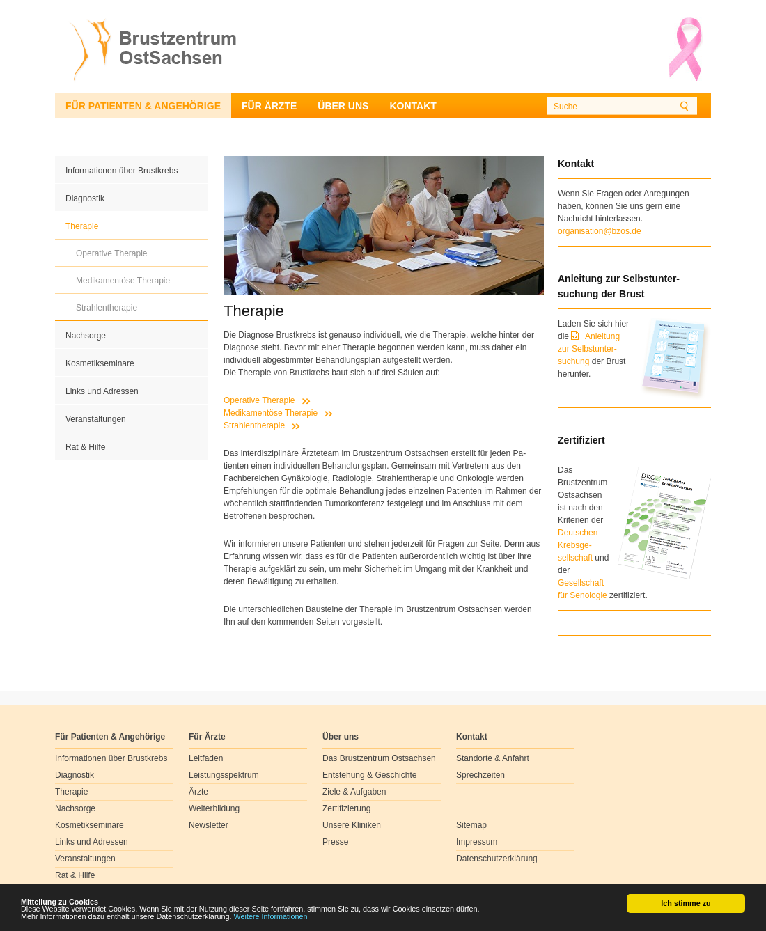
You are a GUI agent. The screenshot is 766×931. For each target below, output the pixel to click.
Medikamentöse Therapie (123, 280)
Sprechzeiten (480, 775)
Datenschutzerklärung (497, 858)
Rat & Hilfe (85, 447)
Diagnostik (84, 198)
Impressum (476, 842)
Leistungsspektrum (224, 775)
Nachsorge (85, 336)
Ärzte (198, 792)
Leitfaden (206, 758)
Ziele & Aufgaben (354, 792)
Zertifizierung (346, 808)
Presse (335, 842)
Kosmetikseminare (99, 363)
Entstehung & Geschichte (369, 775)
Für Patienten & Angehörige (143, 105)
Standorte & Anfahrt (492, 758)
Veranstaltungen (95, 419)
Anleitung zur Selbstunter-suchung (589, 348)
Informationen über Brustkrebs (121, 170)
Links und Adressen (102, 391)
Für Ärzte (269, 105)
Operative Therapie (112, 253)
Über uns (343, 105)
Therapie (81, 226)
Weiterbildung (214, 808)
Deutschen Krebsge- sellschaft (577, 545)
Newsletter (208, 825)
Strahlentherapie (106, 308)
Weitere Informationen (271, 917)
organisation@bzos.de (599, 231)
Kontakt (412, 105)
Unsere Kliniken (351, 825)
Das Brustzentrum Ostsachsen (379, 758)
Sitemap (471, 825)
